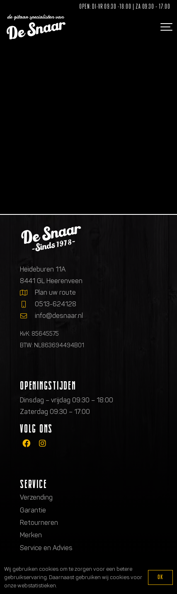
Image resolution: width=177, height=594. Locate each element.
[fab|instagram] (42, 444)
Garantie (33, 510)
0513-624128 (55, 304)
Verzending (36, 497)
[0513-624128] (27, 304)
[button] (165, 27)
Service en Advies (46, 548)
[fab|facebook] (26, 444)
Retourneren (39, 523)
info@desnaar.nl (59, 316)
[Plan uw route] (27, 292)
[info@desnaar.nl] (27, 316)
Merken (31, 535)
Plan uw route (55, 292)
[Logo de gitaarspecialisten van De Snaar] (36, 26)
